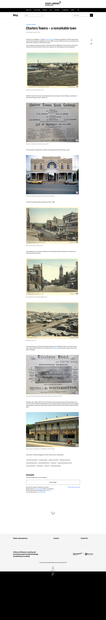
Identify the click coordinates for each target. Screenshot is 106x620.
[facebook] (91, 40)
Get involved (65, 10)
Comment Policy (38, 489)
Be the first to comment (74, 487)
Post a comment (53, 482)
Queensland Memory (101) (44, 463)
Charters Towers (49, 39)
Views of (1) (47, 466)
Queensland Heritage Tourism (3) (65, 463)
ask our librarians (41, 492)
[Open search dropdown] (78, 10)
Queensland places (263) (32, 463)
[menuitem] (28, 10)
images (55, 348)
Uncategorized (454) (43, 460)
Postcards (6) (53, 463)
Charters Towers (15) (31, 466)
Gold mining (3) (40, 466)
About (72, 10)
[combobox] (33, 15)
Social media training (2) (56, 466)
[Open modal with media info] (77, 86)
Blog (15, 15)
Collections (37, 10)
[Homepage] (77, 554)
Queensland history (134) (65, 460)
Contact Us (48, 490)
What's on (28, 10)
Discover (57, 10)
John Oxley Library (31, 24)
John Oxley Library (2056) (32, 460)
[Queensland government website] (89, 554)
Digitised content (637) (53, 460)
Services (45, 10)
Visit (51, 10)
